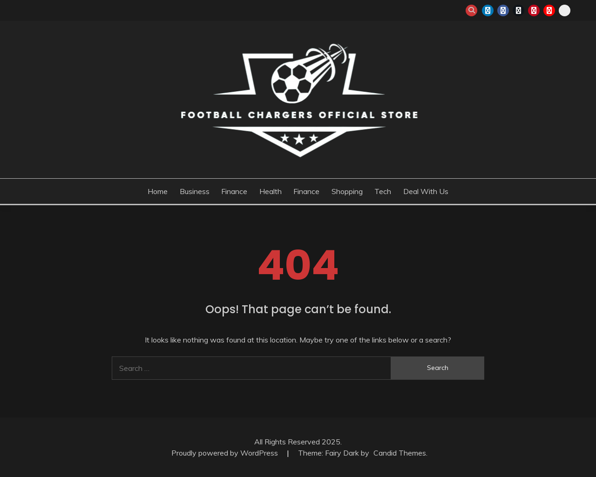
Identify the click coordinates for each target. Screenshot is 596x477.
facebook (503, 10)
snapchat (564, 10)
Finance (234, 191)
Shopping (347, 191)
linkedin (488, 10)
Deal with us (425, 191)
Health (270, 191)
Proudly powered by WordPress (225, 452)
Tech (382, 191)
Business (195, 191)
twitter (518, 10)
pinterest (534, 10)
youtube (549, 10)
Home (158, 191)
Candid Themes (399, 452)
